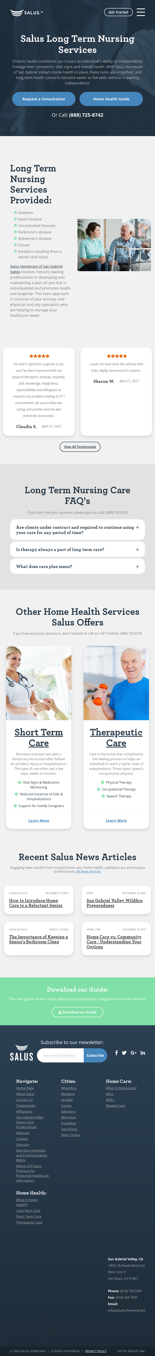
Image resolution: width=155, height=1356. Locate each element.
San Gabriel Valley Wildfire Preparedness (114, 902)
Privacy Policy (96, 1351)
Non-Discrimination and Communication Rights (31, 1155)
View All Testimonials (80, 447)
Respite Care (115, 1105)
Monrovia (68, 1117)
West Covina (70, 1135)
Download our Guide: (77, 1012)
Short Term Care (39, 736)
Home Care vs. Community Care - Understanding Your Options (114, 941)
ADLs (110, 1094)
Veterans (23, 1133)
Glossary (22, 1144)
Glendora (68, 1111)
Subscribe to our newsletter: (72, 1042)
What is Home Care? (121, 1088)
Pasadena (68, 1123)
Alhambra (68, 1088)
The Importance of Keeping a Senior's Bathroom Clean (38, 939)
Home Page (25, 1088)
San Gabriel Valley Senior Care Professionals (29, 1122)
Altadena (68, 1094)
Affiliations (24, 1111)
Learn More (38, 820)
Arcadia (67, 1100)
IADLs (110, 1100)
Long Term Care (28, 1210)
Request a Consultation (43, 99)
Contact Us (24, 1100)
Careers (22, 1139)
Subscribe (95, 1055)
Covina (66, 1105)
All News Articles (88, 871)
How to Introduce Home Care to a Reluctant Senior (36, 902)
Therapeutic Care (116, 736)
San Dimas (69, 1129)
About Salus (25, 1094)
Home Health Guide (111, 99)
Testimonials (26, 1105)
